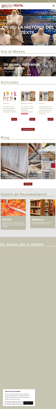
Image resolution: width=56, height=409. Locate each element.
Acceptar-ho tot (28, 403)
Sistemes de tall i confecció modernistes (48, 175)
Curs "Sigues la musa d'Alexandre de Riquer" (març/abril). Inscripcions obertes (27, 109)
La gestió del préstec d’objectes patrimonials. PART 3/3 (11, 176)
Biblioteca (38, 219)
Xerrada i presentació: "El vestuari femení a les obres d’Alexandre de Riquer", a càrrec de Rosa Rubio (46, 110)
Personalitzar (9, 403)
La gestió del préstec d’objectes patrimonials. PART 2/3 (35, 156)
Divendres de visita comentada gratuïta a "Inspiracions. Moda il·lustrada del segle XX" (9, 109)
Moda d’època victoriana (33, 176)
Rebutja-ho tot (18, 403)
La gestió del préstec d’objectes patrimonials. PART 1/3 (48, 156)
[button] (42, 6)
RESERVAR (14, 119)
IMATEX (7, 219)
